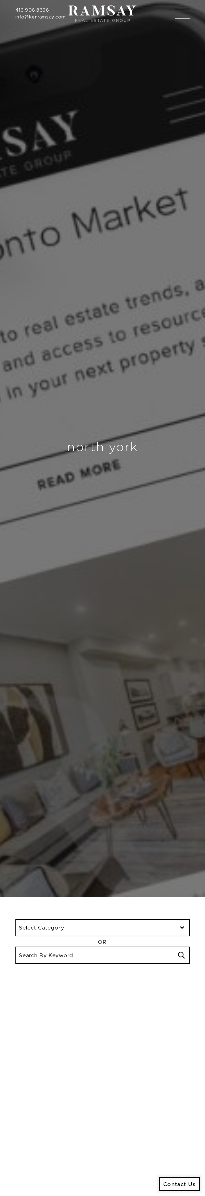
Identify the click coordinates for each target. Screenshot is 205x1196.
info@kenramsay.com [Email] (40, 17)
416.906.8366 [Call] (32, 10)
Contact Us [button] (179, 1184)
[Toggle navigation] (182, 14)
